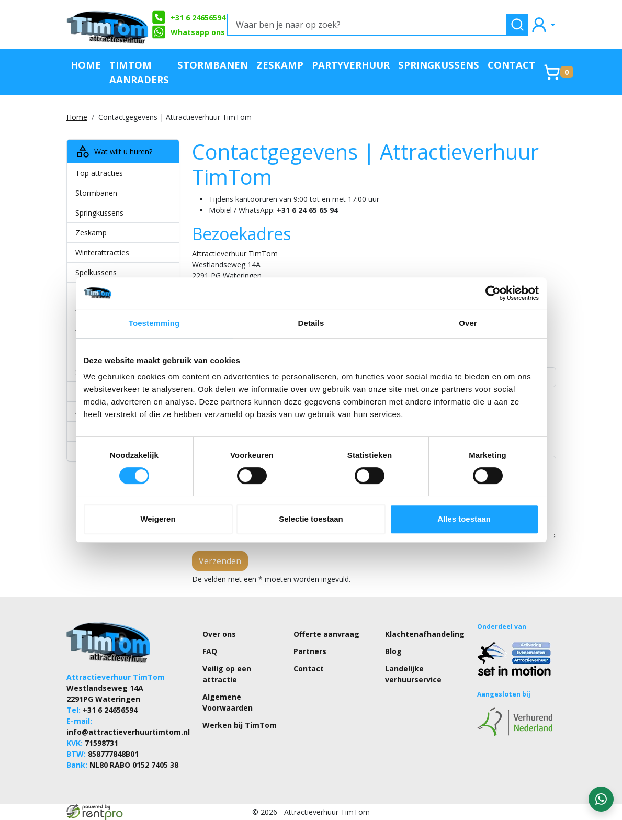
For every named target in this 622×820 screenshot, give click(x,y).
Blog (393, 651)
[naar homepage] (108, 24)
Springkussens (438, 64)
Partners (309, 651)
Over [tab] (468, 323)
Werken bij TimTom (239, 725)
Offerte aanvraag (326, 634)
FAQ (209, 651)
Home (86, 64)
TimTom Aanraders (139, 72)
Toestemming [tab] (154, 323)
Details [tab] (311, 323)
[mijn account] (543, 24)
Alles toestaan (464, 518)
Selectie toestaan (311, 518)
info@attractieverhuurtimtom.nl (128, 732)
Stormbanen (212, 64)
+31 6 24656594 (188, 17)
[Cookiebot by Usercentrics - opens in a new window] (493, 293)
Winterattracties (102, 252)
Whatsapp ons (188, 32)
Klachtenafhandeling (425, 634)
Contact (511, 64)
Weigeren (157, 518)
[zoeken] (517, 25)
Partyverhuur (351, 64)
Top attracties (99, 173)
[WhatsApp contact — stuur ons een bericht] (601, 799)
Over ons (219, 634)
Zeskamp (279, 64)
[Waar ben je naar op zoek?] (367, 25)
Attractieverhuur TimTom (235, 254)
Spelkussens (96, 272)
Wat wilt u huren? (113, 151)
